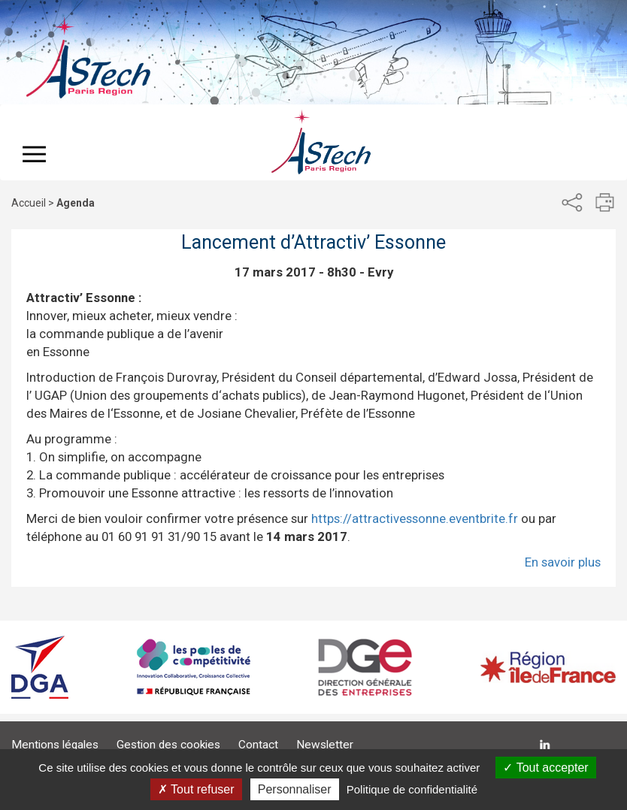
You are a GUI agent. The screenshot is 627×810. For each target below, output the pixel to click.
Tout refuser (196, 789)
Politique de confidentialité (412, 789)
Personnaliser (295, 789)
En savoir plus (563, 562)
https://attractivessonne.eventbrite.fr (414, 518)
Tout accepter (545, 767)
